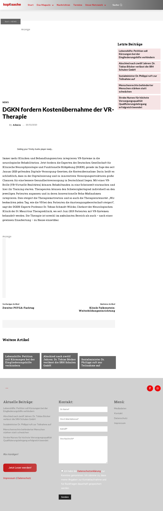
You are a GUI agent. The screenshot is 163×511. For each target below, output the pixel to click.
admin (17, 125)
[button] (117, 5)
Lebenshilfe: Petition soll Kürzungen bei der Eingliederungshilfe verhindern (19, 361)
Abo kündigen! (10, 453)
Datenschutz (24, 477)
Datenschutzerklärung (89, 469)
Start (7, 21)
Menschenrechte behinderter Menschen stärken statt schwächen (137, 79)
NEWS (13, 21)
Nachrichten (12, 353)
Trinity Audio (34, 149)
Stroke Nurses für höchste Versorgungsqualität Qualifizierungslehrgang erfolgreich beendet (137, 90)
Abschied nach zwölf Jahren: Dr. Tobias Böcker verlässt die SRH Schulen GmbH (57, 361)
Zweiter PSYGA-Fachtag (18, 307)
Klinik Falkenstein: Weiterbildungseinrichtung (97, 309)
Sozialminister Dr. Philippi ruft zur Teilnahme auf (96, 364)
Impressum (9, 477)
